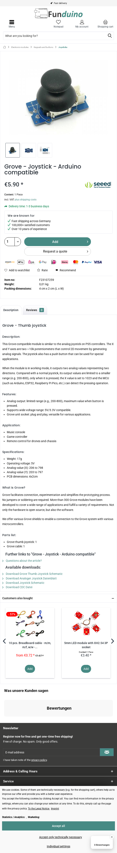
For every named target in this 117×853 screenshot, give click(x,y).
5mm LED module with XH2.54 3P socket (86, 645)
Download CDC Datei (17, 587)
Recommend (65, 270)
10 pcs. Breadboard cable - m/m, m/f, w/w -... (30, 645)
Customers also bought (17, 598)
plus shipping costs (25, 199)
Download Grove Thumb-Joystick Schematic (32, 573)
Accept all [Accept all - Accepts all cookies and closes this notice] (58, 826)
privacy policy (39, 760)
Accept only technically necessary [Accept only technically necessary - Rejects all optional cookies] (60, 837)
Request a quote (65, 250)
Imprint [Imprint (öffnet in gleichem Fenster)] (55, 808)
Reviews (35, 310)
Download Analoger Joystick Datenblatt (29, 578)
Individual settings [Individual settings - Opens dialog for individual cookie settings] (58, 846)
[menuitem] (105, 24)
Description (10, 310)
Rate (42, 270)
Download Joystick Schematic (23, 582)
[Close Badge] (112, 837)
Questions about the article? (22, 560)
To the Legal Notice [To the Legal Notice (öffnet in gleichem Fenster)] (39, 808)
